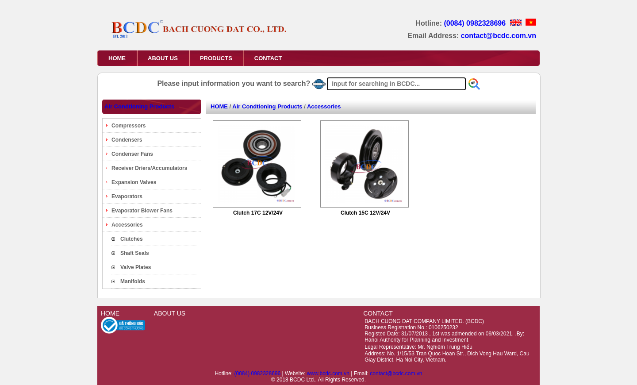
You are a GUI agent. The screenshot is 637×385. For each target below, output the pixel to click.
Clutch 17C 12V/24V (258, 213)
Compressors (128, 126)
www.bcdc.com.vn (329, 373)
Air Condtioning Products (139, 106)
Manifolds (132, 281)
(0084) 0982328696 (475, 23)
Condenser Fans (132, 154)
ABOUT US (163, 58)
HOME (117, 58)
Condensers (126, 140)
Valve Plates (135, 267)
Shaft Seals (134, 253)
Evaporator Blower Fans (142, 211)
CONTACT (268, 58)
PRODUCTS (216, 58)
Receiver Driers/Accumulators (149, 168)
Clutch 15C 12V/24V (365, 213)
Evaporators (126, 196)
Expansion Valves (133, 182)
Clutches (131, 239)
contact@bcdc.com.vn (498, 35)
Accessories (127, 225)
